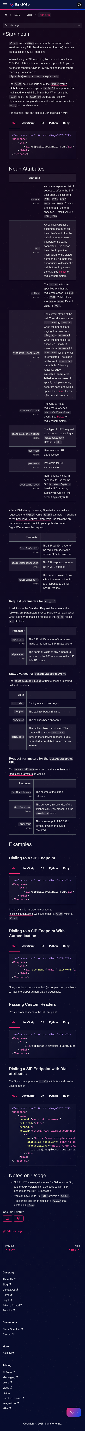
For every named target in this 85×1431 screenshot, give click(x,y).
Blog (7, 1284)
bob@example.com (52, 987)
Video (7, 1387)
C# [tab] (42, 123)
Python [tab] (53, 123)
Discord (8, 1334)
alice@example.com (21, 913)
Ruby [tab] (66, 123)
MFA (7, 1408)
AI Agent (9, 1372)
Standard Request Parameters (33, 519)
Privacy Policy (12, 1305)
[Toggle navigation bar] (5, 4)
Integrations (11, 1403)
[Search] (79, 5)
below (62, 271)
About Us (9, 1279)
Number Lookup (13, 1398)
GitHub (8, 1353)
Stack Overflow (13, 1329)
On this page (12, 25)
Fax (6, 1393)
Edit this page (12, 1231)
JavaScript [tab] (28, 123)
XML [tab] (14, 123)
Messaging (10, 1377)
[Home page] (6, 14)
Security (9, 1310)
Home (7, 1295)
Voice (7, 1382)
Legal (7, 1300)
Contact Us (10, 1289)
